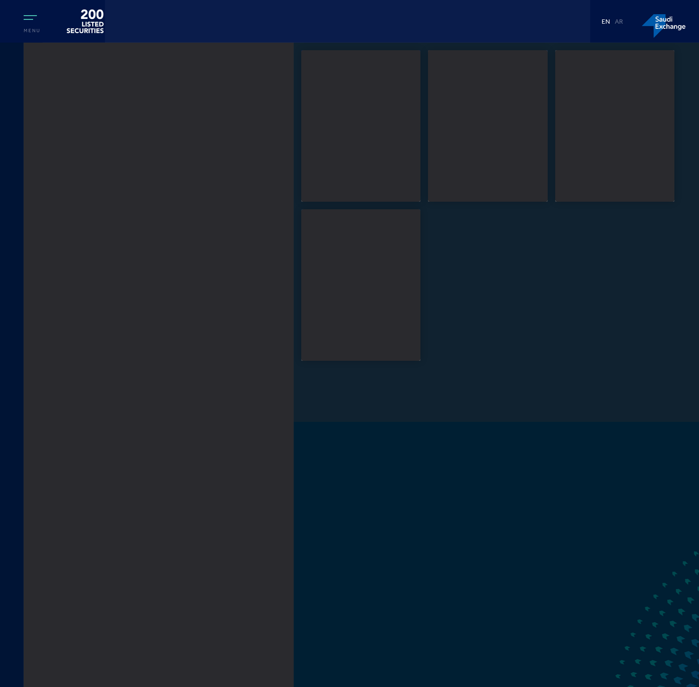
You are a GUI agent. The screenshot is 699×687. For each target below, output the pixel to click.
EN (606, 22)
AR (619, 22)
